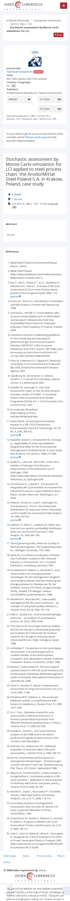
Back (58, 34)
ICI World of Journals (18, 20)
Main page (10, 855)
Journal (15, 296)
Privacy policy (44, 855)
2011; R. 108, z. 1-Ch (21, 24)
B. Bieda (16, 194)
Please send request (37, 137)
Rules (26, 855)
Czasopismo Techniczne (47, 20)
